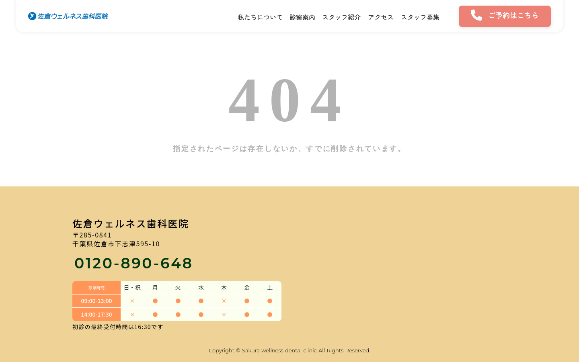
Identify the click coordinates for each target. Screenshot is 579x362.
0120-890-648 (133, 263)
